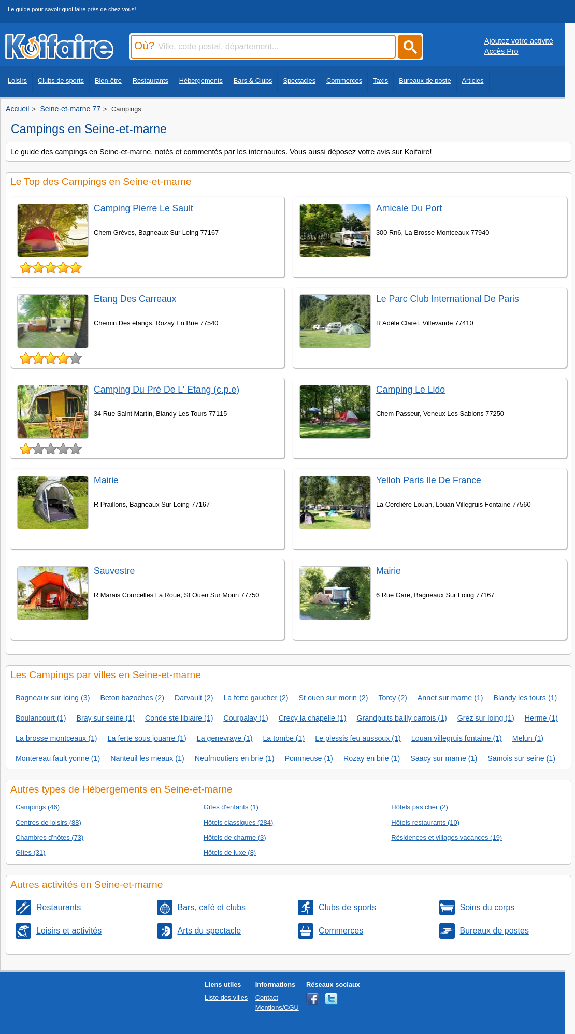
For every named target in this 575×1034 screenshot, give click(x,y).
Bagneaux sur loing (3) (53, 698)
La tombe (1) (284, 738)
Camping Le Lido (410, 389)
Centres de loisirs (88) (48, 822)
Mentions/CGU (277, 1007)
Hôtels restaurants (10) (425, 822)
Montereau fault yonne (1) (58, 758)
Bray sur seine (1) (105, 718)
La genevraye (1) (225, 738)
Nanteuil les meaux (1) (147, 758)
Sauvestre (114, 571)
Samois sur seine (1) (521, 758)
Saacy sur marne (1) (443, 758)
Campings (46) (38, 807)
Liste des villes (226, 997)
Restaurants (150, 80)
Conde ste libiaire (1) (179, 718)
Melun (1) (527, 738)
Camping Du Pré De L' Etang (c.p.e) (166, 389)
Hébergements (201, 80)
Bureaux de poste (425, 80)
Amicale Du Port (409, 208)
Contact (266, 997)
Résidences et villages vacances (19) (446, 837)
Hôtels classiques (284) (239, 822)
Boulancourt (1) (41, 718)
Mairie (106, 480)
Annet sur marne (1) (450, 698)
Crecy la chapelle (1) (313, 718)
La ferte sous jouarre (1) (147, 738)
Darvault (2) (194, 698)
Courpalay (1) (245, 718)
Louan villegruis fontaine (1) (456, 738)
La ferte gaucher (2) (255, 698)
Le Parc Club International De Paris (447, 299)
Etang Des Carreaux (135, 299)
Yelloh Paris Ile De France (428, 480)
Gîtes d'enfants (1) (231, 807)
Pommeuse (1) (308, 758)
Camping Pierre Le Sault (143, 208)
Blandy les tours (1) (525, 698)
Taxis (380, 80)
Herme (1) (541, 718)
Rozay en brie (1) (371, 758)
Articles (473, 80)
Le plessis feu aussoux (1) (358, 738)
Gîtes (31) (31, 852)
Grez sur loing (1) (485, 718)
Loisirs (17, 80)
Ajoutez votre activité (518, 41)
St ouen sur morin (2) (333, 698)
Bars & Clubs (253, 80)
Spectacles (299, 80)
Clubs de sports (61, 80)
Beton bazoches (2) (132, 698)
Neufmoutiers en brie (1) (235, 758)
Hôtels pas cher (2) (419, 807)
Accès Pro (501, 51)
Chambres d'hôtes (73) (49, 837)
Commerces (344, 80)
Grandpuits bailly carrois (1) (401, 718)
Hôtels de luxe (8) (230, 852)
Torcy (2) (392, 698)
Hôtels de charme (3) (235, 837)
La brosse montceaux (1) (56, 738)
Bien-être (108, 80)
